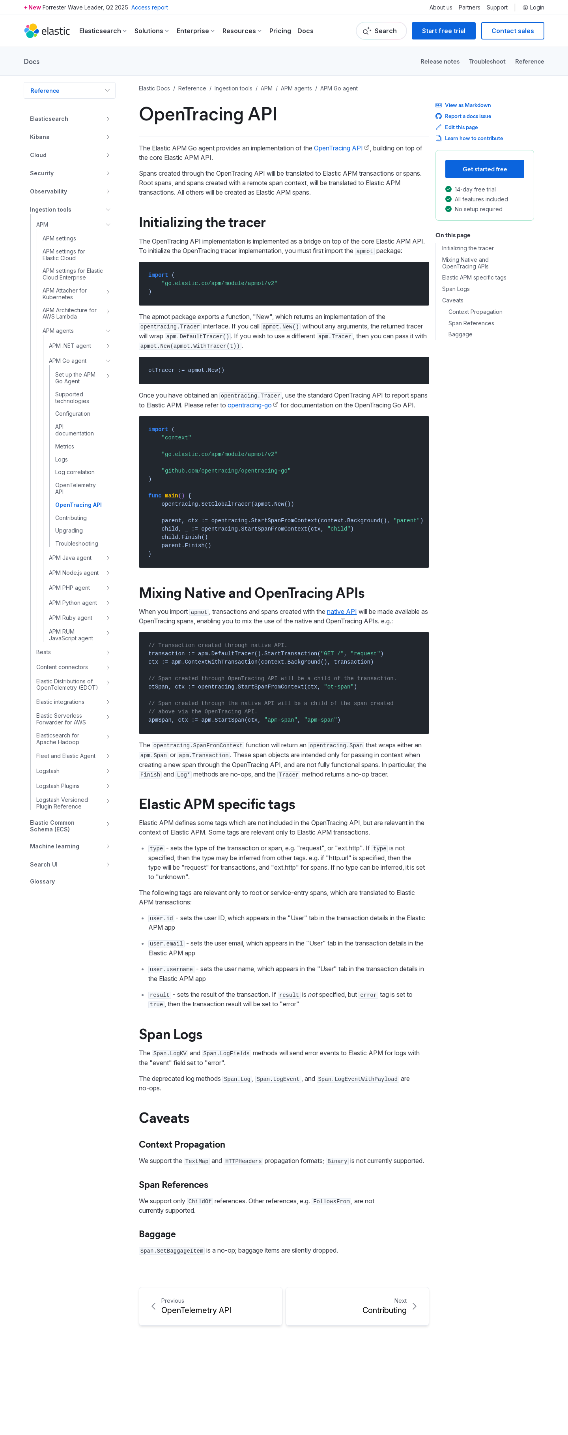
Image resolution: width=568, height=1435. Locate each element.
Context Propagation (182, 1143)
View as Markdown (463, 105)
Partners (469, 7)
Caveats (164, 1116)
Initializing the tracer (202, 221)
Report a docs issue (463, 116)
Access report (149, 7)
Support (497, 7)
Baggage (157, 1233)
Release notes (440, 61)
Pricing (280, 31)
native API (342, 611)
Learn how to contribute (469, 138)
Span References (173, 1184)
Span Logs (170, 1033)
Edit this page (456, 127)
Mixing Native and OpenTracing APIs (251, 591)
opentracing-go (250, 405)
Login (533, 7)
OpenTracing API (338, 148)
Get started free (485, 169)
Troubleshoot (487, 61)
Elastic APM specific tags (217, 802)
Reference (529, 61)
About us (441, 7)
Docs (305, 31)
